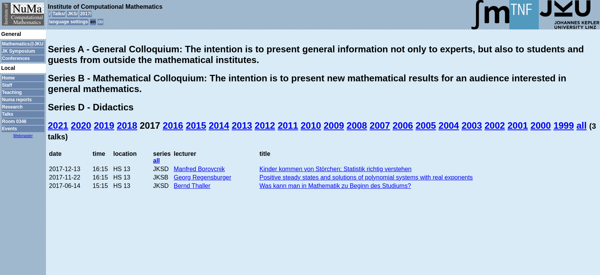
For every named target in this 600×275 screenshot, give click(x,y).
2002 (494, 125)
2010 (311, 125)
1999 (563, 125)
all (581, 125)
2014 (219, 125)
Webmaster (23, 136)
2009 (334, 125)
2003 (471, 125)
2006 (403, 125)
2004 (449, 125)
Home (8, 78)
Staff (7, 85)
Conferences (16, 58)
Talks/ (58, 13)
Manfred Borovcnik (199, 169)
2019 (104, 125)
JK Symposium (18, 51)
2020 (81, 125)
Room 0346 (14, 121)
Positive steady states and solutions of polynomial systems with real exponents (366, 177)
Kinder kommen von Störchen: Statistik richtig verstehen (335, 169)
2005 (426, 125)
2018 (127, 125)
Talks (7, 114)
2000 (540, 125)
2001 (517, 125)
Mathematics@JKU (22, 44)
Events (9, 128)
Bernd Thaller (192, 186)
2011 (288, 125)
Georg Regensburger (202, 177)
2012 (265, 125)
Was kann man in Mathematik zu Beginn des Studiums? (335, 186)
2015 (196, 125)
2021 (58, 125)
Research (12, 107)
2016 (173, 125)
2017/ (85, 13)
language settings (68, 21)
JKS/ (72, 13)
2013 (242, 125)
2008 (357, 125)
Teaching (12, 92)
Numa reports (17, 99)
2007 (380, 125)
